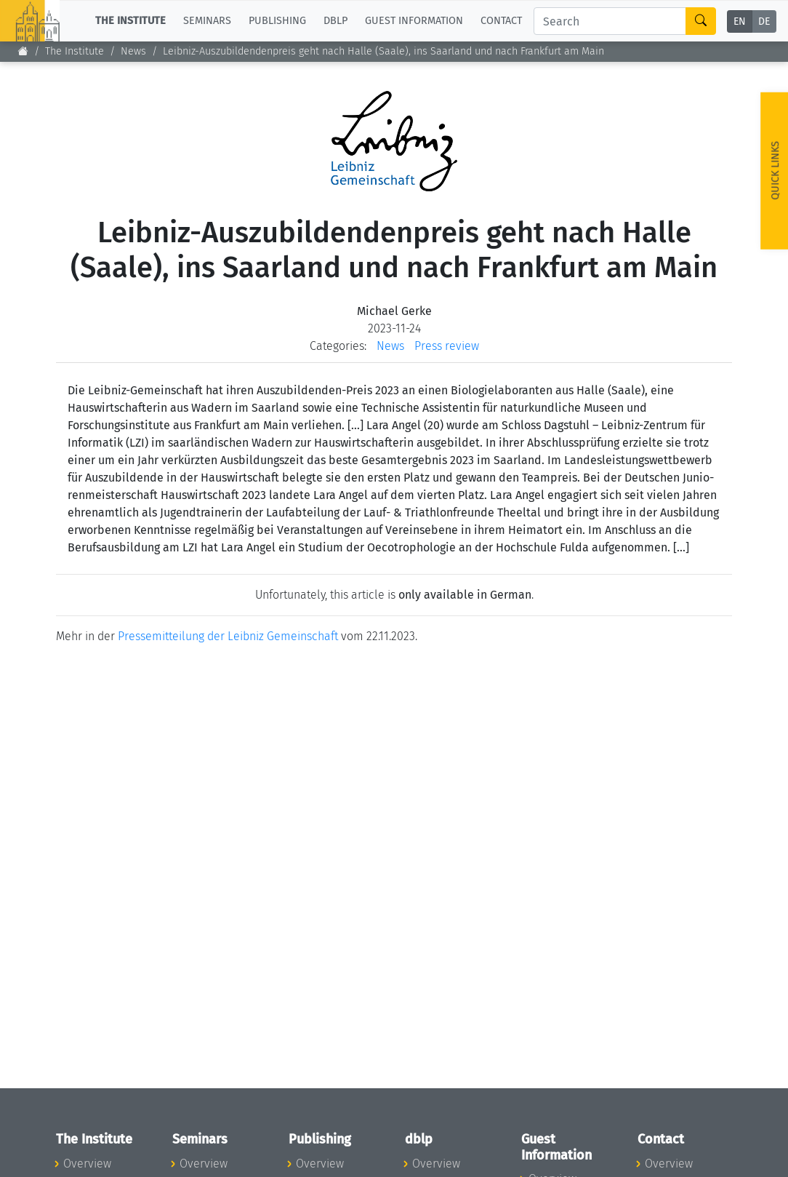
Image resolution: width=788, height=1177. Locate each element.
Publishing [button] (277, 21)
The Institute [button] (130, 21)
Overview (87, 1163)
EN (739, 21)
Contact (501, 21)
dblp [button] (335, 21)
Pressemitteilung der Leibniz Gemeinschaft (228, 636)
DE (764, 21)
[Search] (610, 21)
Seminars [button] (207, 21)
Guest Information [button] (414, 21)
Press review (446, 346)
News (133, 51)
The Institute (74, 51)
